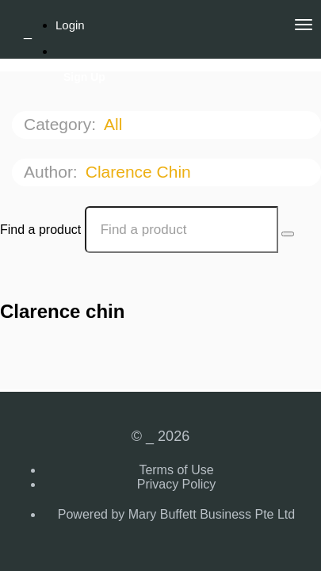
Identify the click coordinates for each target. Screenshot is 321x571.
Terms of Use (176, 470)
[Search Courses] (287, 234)
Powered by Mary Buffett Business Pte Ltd (176, 514)
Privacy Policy (176, 484)
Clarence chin (141, 172)
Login (70, 25)
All (115, 124)
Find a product (40, 229)
